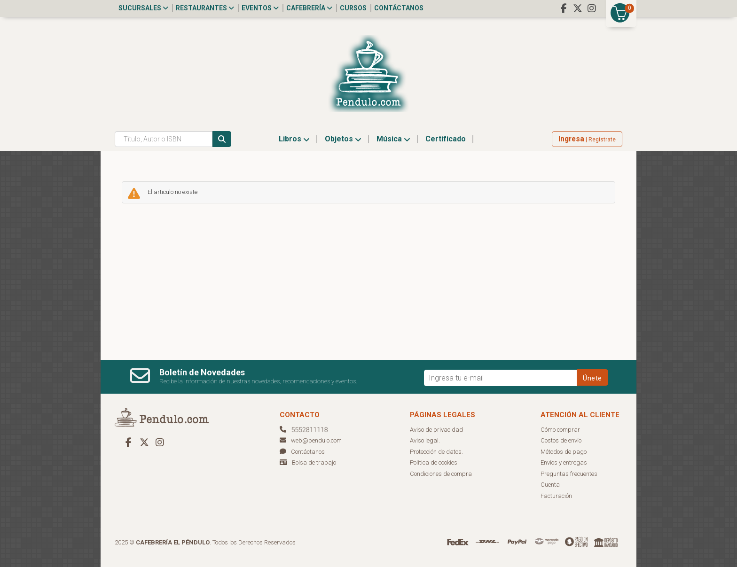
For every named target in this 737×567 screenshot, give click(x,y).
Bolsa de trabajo (314, 462)
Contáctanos (398, 8)
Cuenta (550, 484)
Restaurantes (205, 8)
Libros (294, 138)
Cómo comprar (560, 429)
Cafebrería (309, 8)
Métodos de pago (564, 451)
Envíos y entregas (564, 462)
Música (393, 138)
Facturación (556, 495)
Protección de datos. (436, 451)
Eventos (260, 8)
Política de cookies (433, 462)
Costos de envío (561, 440)
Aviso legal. (425, 440)
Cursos (353, 8)
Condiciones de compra (441, 473)
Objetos (343, 138)
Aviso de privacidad (436, 429)
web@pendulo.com (311, 440)
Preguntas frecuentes (569, 473)
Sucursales (143, 8)
